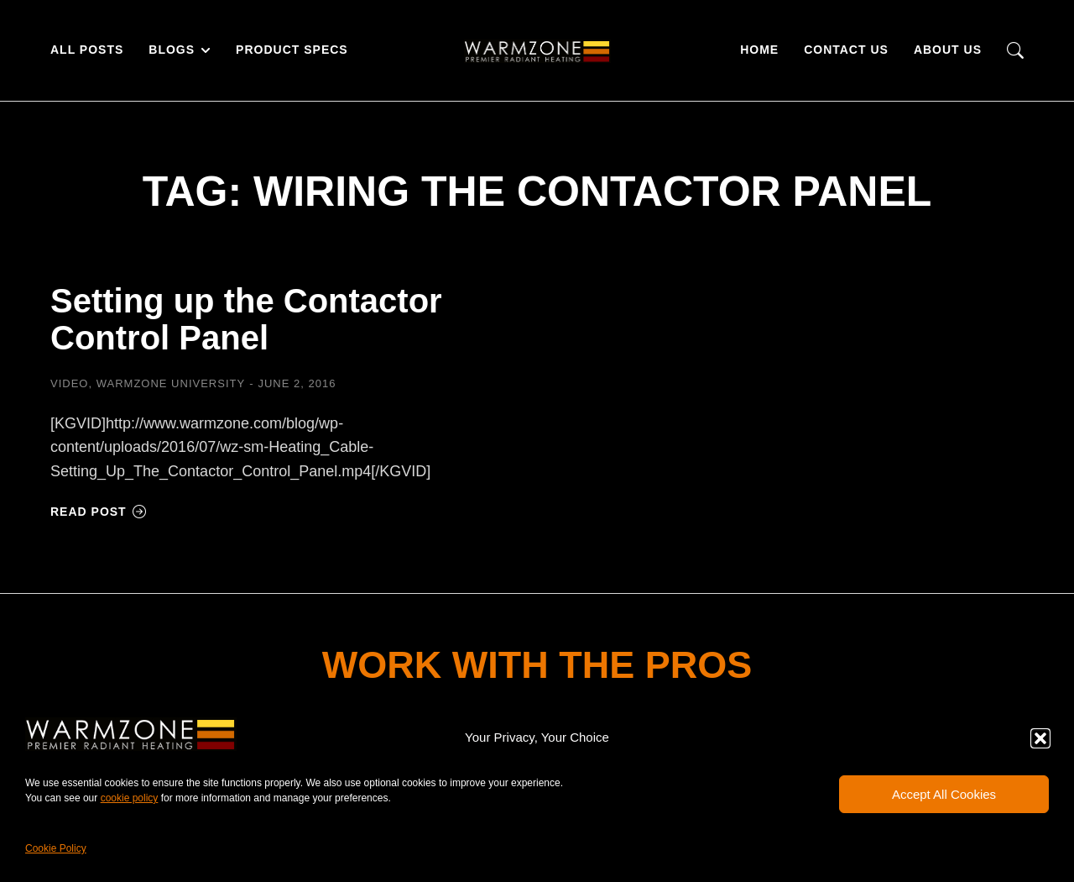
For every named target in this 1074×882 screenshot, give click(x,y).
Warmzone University (170, 383)
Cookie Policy (55, 848)
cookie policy (130, 798)
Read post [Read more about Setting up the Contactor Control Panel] (98, 511)
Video (69, 383)
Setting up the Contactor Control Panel (246, 319)
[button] (1040, 738)
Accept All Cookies (944, 794)
